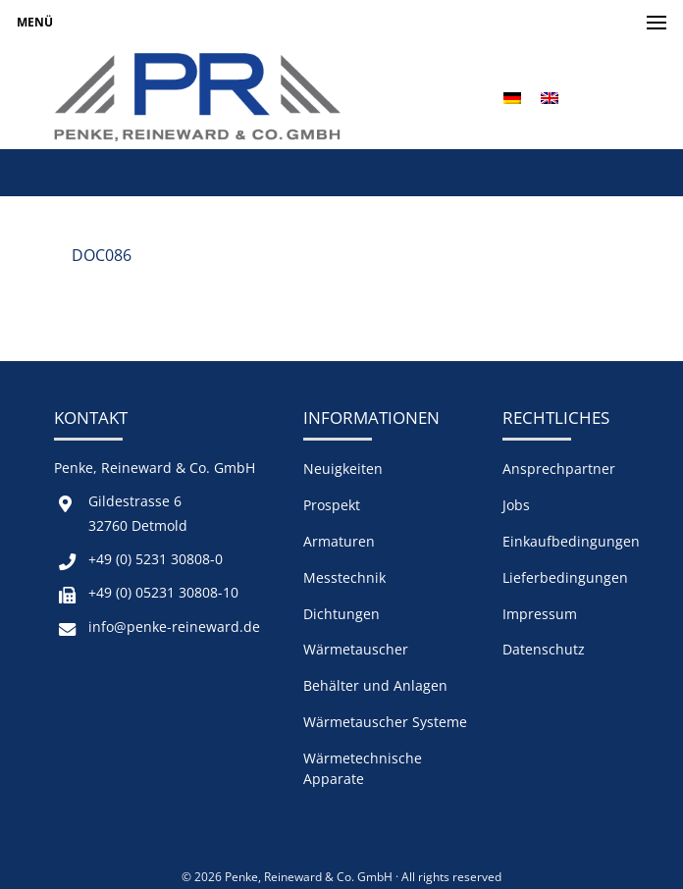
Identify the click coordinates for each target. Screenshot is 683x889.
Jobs (516, 505)
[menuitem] (512, 97)
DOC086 (101, 255)
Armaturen (339, 541)
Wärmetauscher (355, 649)
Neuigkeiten (343, 468)
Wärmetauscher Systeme (385, 721)
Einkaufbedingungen (571, 541)
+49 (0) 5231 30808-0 (155, 558)
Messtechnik (344, 577)
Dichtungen (341, 613)
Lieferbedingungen (565, 577)
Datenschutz (543, 649)
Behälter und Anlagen (375, 685)
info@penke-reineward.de (174, 626)
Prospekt (331, 505)
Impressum (539, 613)
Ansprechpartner (558, 468)
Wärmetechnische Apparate (362, 769)
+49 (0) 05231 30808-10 (163, 592)
